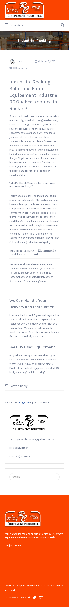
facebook (29, 597)
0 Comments (20, 68)
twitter (34, 597)
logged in (24, 402)
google (41, 597)
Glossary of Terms (16, 597)
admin (19, 61)
